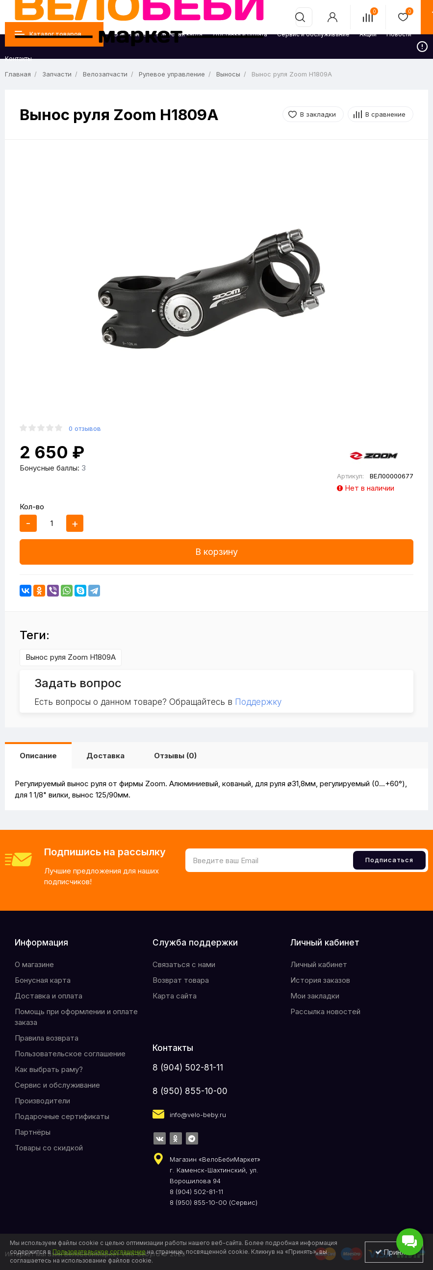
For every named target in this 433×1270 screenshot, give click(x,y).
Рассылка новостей (325, 1011)
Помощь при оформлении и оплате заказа (76, 1017)
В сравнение (385, 114)
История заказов (320, 980)
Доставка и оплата (48, 995)
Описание (38, 755)
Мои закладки (314, 995)
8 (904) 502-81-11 (188, 1067)
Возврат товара (181, 980)
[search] (300, 17)
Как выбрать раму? (49, 1069)
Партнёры (33, 1132)
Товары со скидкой (49, 1147)
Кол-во (32, 506)
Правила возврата (46, 1038)
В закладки (318, 114)
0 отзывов (85, 428)
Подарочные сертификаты (62, 1116)
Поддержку (258, 702)
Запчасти (57, 74)
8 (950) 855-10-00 (190, 1091)
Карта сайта (175, 995)
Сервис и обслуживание (57, 1085)
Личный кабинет (318, 964)
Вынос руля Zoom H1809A (70, 657)
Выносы (228, 74)
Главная (18, 74)
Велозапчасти (105, 74)
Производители (42, 1100)
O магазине (34, 964)
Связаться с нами (184, 964)
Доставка (105, 755)
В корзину (216, 552)
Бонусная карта (43, 980)
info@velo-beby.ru (198, 1115)
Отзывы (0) (175, 755)
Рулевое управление (172, 74)
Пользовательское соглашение (70, 1053)
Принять (394, 1252)
